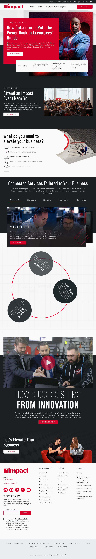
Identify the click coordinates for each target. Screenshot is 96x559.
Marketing (47, 200)
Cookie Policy (48, 546)
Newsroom (61, 479)
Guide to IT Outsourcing (84, 489)
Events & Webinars (64, 485)
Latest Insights (63, 476)
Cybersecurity (63, 200)
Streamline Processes (46, 488)
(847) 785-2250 (8, 479)
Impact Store (74, 543)
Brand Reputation (45, 497)
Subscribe (85, 1)
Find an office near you (10, 483)
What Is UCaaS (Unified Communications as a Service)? (77, 66)
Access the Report (15, 53)
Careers (51, 1)
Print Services (81, 200)
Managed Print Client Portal (39, 543)
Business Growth (44, 500)
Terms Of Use (62, 546)
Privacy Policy (33, 546)
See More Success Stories (48, 422)
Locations (61, 482)
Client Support (77, 1)
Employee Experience (46, 491)
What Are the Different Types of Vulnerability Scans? (39, 66)
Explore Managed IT (18, 242)
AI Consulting (31, 200)
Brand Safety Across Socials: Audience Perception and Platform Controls (57, 66)
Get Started (84, 6)
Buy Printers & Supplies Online (63, 2)
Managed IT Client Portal (14, 543)
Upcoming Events (11, 114)
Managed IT (14, 200)
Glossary (79, 473)
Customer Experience (46, 494)
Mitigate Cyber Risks (46, 503)
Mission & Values (63, 473)
